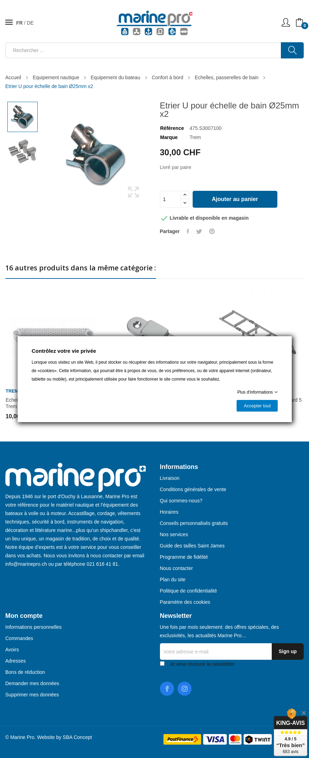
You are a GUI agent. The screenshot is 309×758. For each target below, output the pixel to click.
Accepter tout (257, 405)
